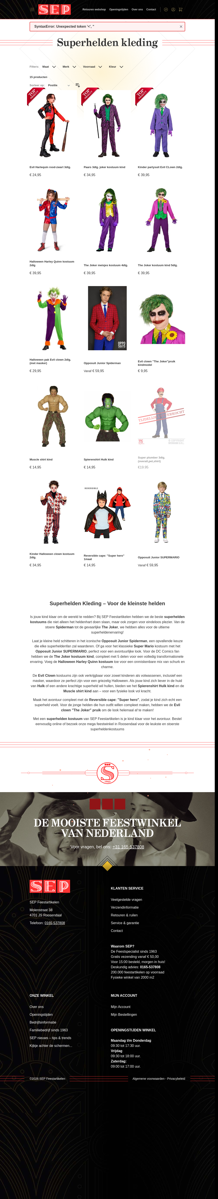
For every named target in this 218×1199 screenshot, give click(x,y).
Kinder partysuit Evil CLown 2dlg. (160, 167)
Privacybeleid (176, 1078)
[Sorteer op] (59, 85)
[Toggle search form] (166, 9)
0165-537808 (55, 923)
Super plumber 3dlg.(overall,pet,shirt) (151, 459)
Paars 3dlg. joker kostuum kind (104, 167)
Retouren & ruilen (124, 915)
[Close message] (181, 27)
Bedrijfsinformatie (43, 1022)
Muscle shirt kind (41, 459)
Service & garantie (125, 923)
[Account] (173, 9)
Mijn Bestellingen (124, 1014)
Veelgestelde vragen (126, 899)
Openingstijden (118, 9)
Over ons (137, 9)
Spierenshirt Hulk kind (99, 459)
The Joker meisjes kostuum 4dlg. (106, 265)
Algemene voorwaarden (148, 1078)
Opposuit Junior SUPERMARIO (158, 557)
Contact (151, 9)
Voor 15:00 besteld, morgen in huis (137, 962)
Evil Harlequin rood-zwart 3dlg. (50, 167)
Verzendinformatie (125, 907)
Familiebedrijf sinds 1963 (49, 1030)
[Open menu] (32, 9)
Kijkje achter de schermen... (51, 1046)
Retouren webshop (94, 9)
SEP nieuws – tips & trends (50, 1038)
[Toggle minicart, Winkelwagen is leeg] (180, 9)
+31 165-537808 (128, 846)
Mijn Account (120, 1007)
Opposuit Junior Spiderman (102, 363)
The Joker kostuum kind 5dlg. (157, 265)
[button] (49, 68)
